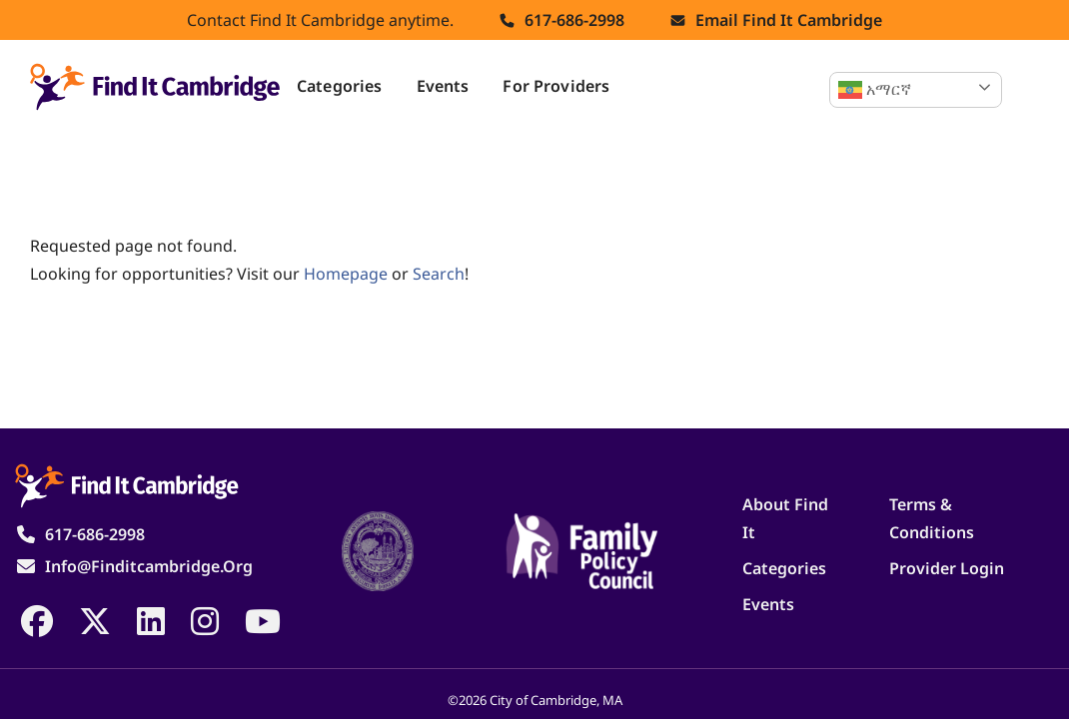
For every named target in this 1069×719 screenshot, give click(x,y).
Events (443, 86)
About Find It (785, 518)
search (439, 274)
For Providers (556, 86)
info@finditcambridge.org (149, 566)
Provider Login (946, 568)
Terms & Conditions (931, 518)
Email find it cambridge (788, 20)
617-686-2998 (574, 20)
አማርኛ (874, 90)
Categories (340, 86)
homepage (346, 274)
